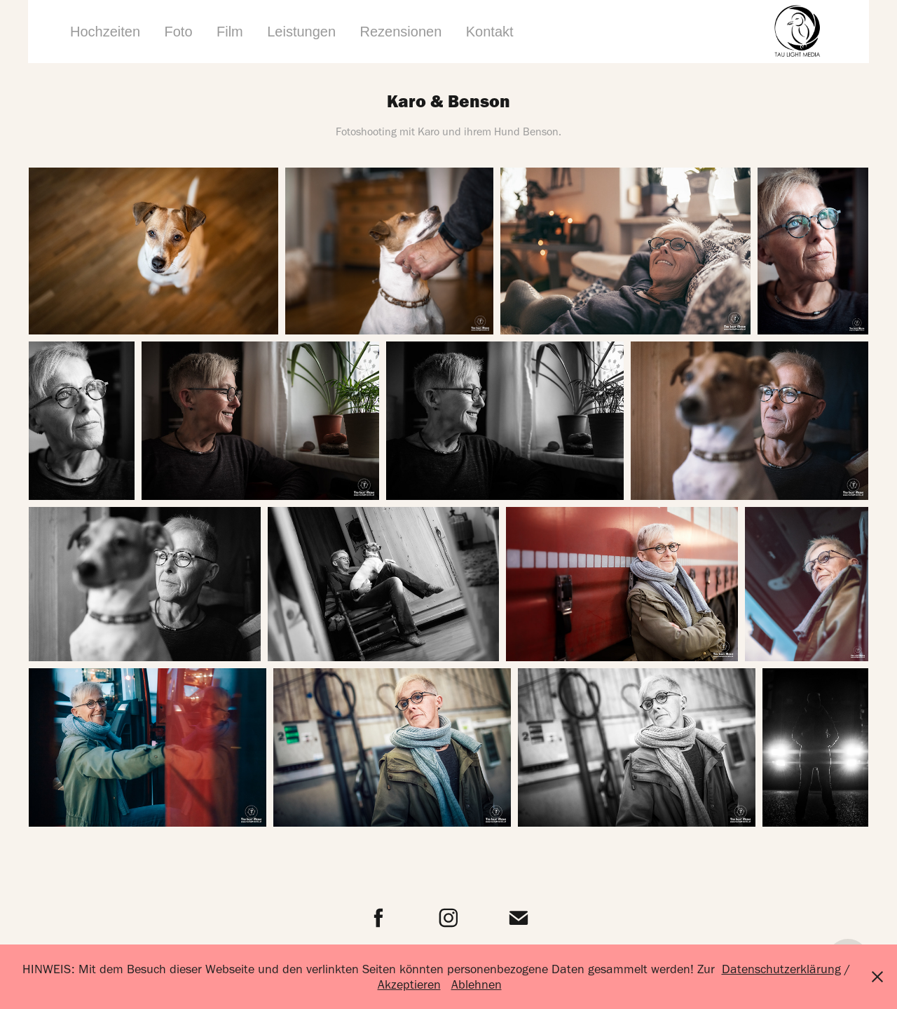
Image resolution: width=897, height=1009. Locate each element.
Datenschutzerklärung (781, 969)
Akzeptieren (409, 984)
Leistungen (301, 31)
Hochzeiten (105, 31)
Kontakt (490, 31)
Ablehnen (476, 984)
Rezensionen (401, 31)
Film (230, 31)
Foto (179, 31)
